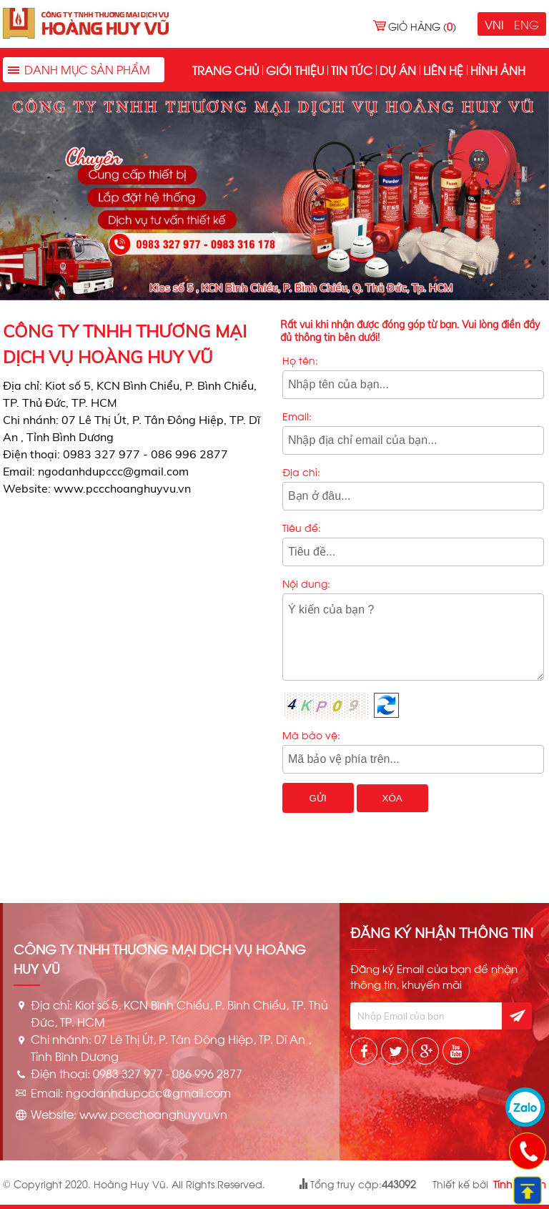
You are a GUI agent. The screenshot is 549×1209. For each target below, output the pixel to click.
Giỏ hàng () (422, 26)
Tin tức (351, 69)
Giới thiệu (295, 69)
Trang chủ (225, 69)
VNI (494, 24)
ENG (526, 24)
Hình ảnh (497, 69)
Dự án (398, 69)
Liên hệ (443, 69)
